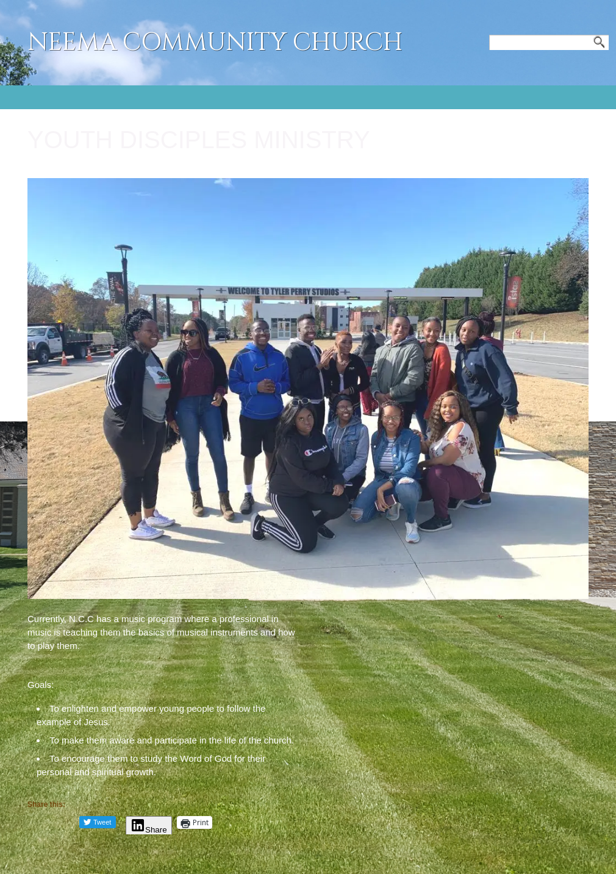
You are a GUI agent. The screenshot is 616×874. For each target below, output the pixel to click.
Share (149, 829)
